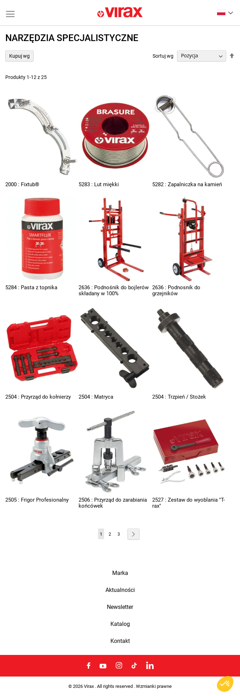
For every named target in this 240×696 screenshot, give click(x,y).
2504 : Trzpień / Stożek (179, 397)
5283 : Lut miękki (99, 184)
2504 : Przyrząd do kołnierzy (38, 397)
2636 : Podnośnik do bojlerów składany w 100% (114, 290)
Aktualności (120, 590)
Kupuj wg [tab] (19, 56)
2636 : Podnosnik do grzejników (176, 290)
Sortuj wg (163, 55)
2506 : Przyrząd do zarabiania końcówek (113, 503)
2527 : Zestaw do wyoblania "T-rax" (188, 503)
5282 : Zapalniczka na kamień (187, 184)
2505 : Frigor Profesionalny (37, 500)
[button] (225, 12)
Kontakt (120, 641)
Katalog (120, 624)
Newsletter (120, 607)
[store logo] (120, 12)
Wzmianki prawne (154, 686)
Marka (120, 573)
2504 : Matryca (96, 397)
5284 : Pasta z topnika (31, 287)
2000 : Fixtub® (22, 184)
